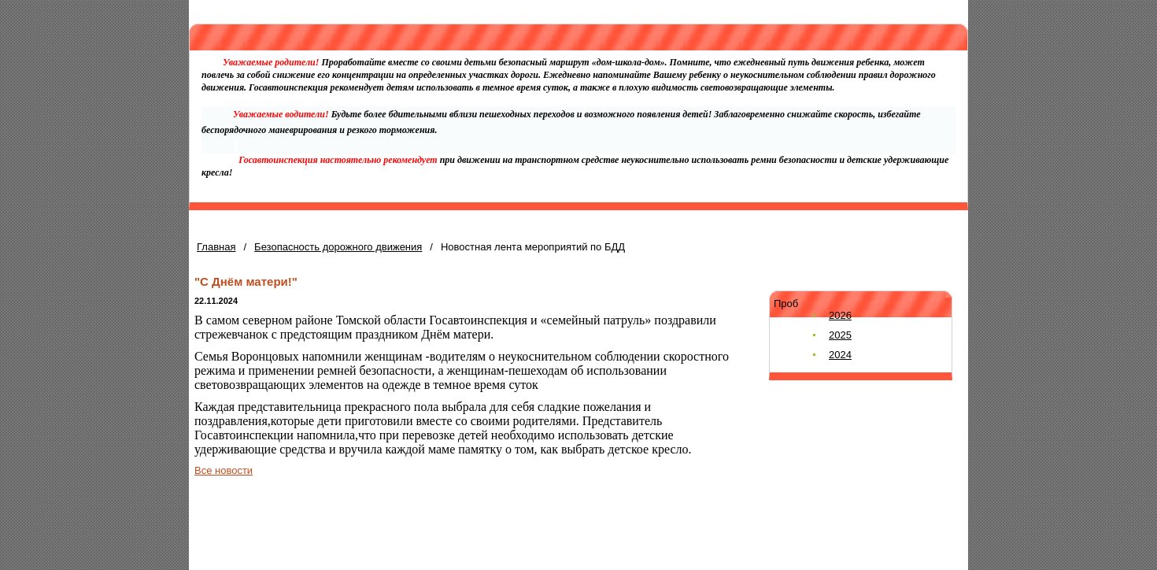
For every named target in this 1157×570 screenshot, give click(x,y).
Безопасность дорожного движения (338, 247)
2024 (840, 355)
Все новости (223, 470)
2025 (840, 335)
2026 (840, 315)
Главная (216, 247)
